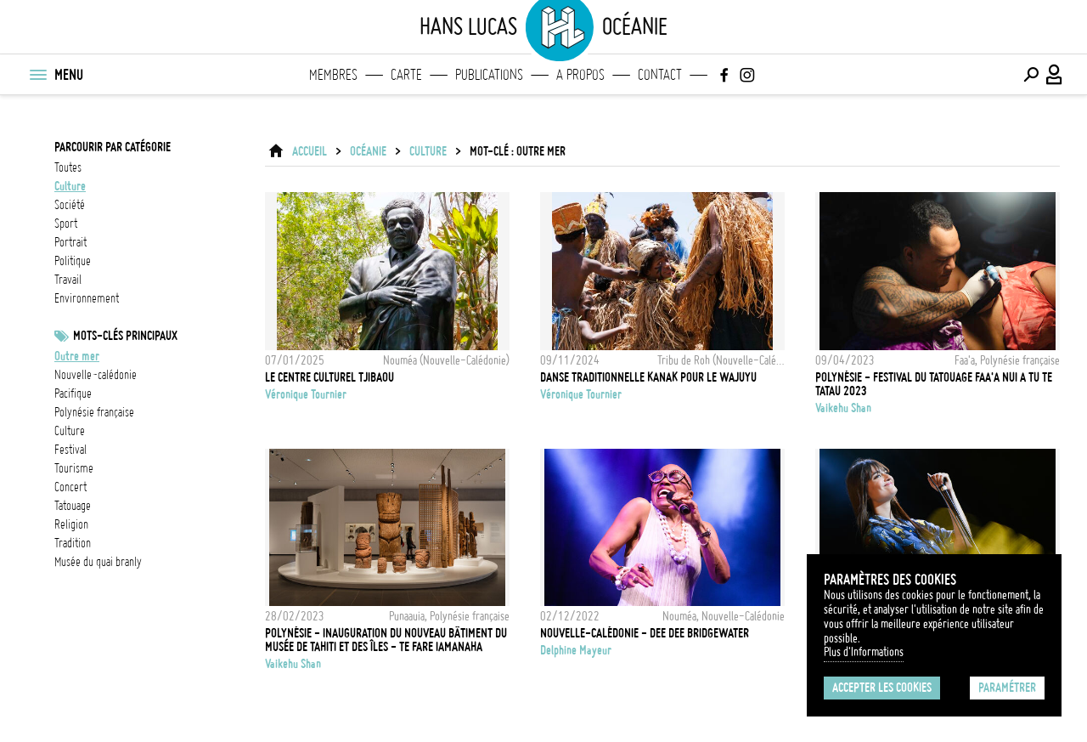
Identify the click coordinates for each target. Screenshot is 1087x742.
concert (70, 487)
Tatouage (72, 505)
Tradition (72, 543)
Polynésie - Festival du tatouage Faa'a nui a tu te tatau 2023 (933, 384)
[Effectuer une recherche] (1031, 75)
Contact (660, 74)
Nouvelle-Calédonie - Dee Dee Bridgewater (644, 633)
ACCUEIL (309, 151)
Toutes (68, 167)
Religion (71, 524)
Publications (489, 74)
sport (65, 223)
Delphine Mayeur (575, 650)
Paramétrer (1007, 687)
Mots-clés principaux (125, 335)
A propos (580, 74)
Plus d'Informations (864, 652)
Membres (333, 74)
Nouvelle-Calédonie (95, 374)
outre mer (76, 356)
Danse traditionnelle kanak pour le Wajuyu (648, 377)
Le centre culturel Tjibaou (329, 377)
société (69, 204)
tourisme (73, 468)
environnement (86, 298)
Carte (406, 74)
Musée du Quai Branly (98, 561)
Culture (69, 431)
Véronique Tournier (305, 394)
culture (70, 186)
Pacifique (73, 393)
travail (68, 279)
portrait (70, 242)
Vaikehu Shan (843, 408)
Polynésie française (94, 412)
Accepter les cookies (882, 687)
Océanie (368, 151)
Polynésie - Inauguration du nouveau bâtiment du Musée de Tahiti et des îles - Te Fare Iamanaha (386, 640)
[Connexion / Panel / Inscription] (1055, 75)
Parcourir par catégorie (112, 147)
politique (72, 261)
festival (70, 449)
